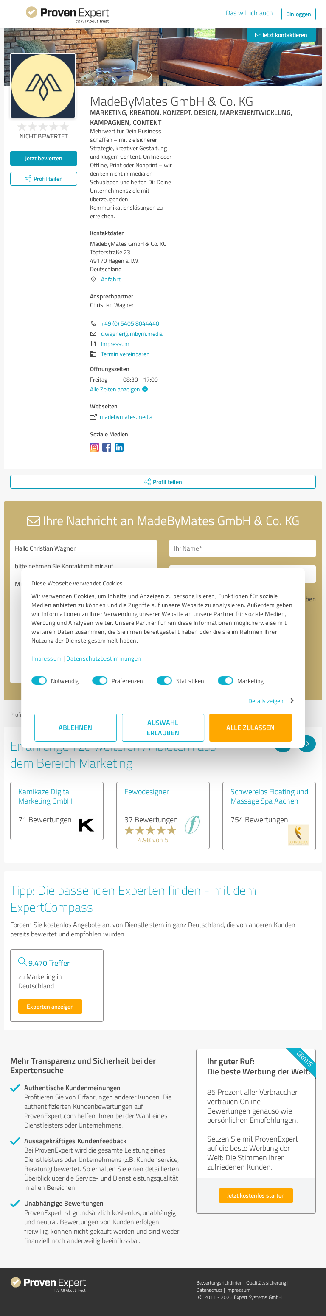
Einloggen (298, 14)
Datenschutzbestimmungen (106, 658)
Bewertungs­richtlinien (219, 1282)
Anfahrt (111, 279)
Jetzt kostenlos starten (256, 1195)
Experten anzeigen (50, 1006)
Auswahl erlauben (163, 727)
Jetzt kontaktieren (281, 35)
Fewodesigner (146, 791)
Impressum (49, 658)
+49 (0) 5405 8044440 (130, 323)
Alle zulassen (250, 727)
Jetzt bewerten (43, 158)
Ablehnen (76, 727)
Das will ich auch (249, 12)
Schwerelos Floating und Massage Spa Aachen (269, 796)
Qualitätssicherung (266, 1282)
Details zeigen (263, 701)
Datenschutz (209, 1290)
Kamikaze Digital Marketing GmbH (45, 796)
